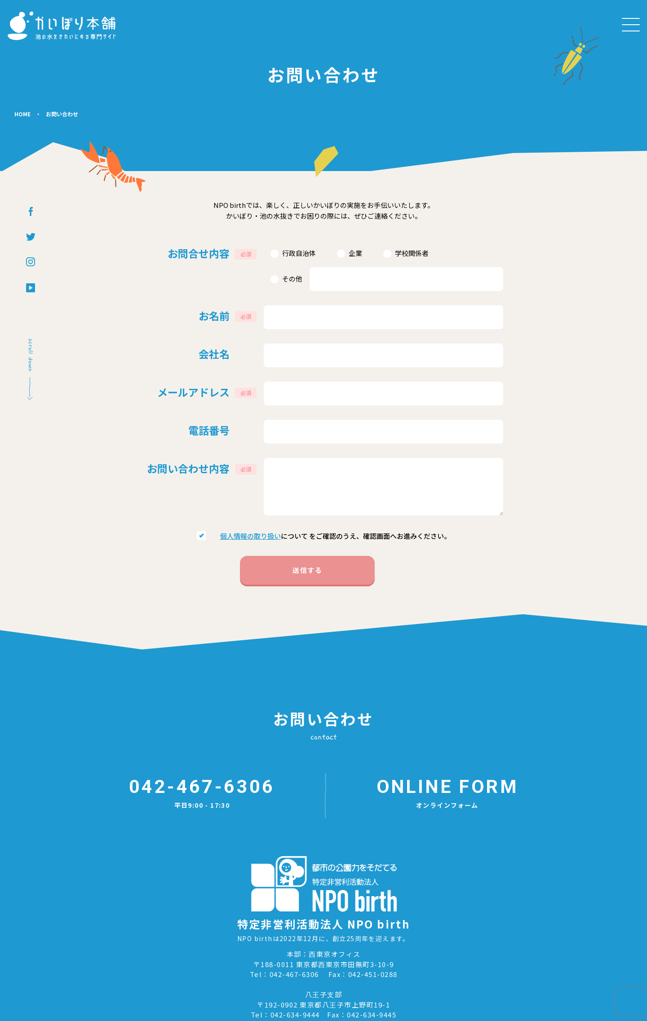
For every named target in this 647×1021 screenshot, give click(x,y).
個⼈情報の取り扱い (250, 514)
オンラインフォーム (447, 700)
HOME (22, 137)
